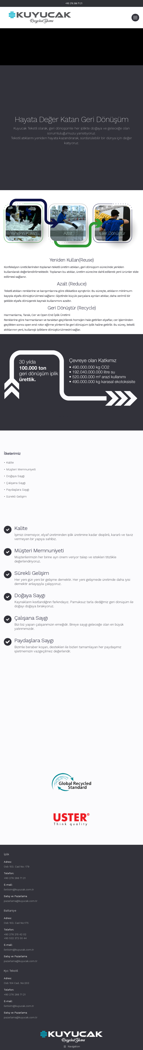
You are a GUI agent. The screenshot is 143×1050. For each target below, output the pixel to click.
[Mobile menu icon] (135, 17)
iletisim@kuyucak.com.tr (19, 889)
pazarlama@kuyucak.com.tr (20, 901)
